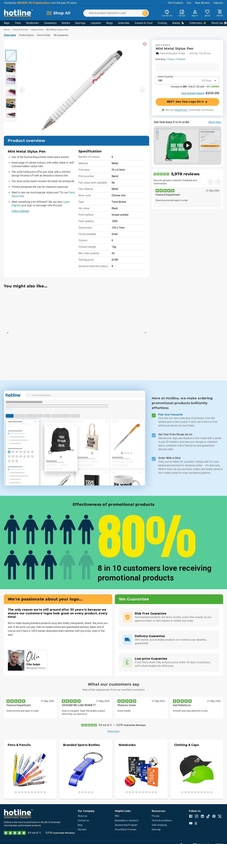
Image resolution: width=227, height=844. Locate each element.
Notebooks (32, 23)
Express (218, 2)
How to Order (43, 35)
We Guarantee (61, 35)
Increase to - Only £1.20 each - (195, 86)
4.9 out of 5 (105, 725)
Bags (7, 23)
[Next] (145, 333)
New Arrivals (202, 2)
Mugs (109, 23)
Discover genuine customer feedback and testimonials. (175, 182)
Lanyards (96, 23)
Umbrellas (124, 23)
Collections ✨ (197, 23)
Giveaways (50, 23)
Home (7, 29)
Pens (18, 23)
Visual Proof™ (181, 110)
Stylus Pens (37, 29)
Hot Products (175, 2)
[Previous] (8, 333)
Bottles (66, 23)
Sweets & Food (143, 23)
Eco (189, 2)
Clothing (162, 23)
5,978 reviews (185, 174)
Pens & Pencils (20, 29)
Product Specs (26, 35)
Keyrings (80, 23)
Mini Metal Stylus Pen (57, 29)
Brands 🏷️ (178, 23)
